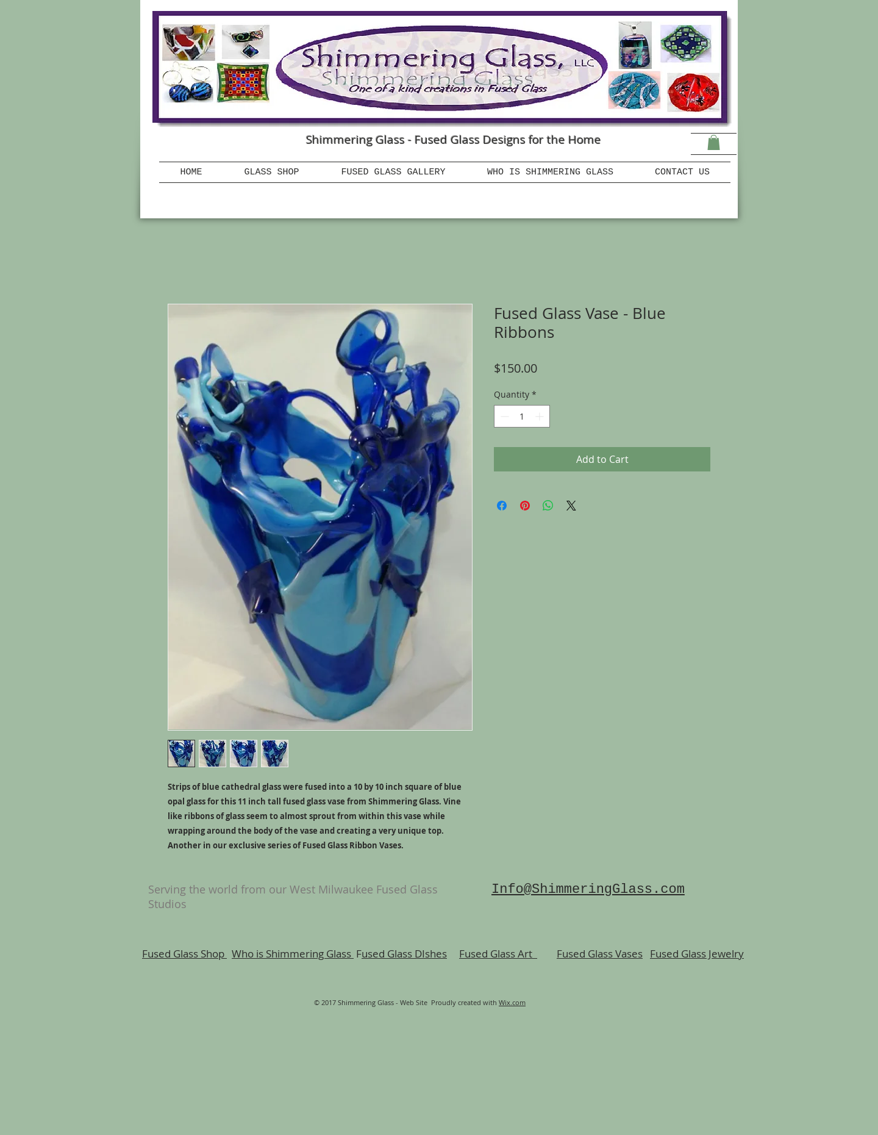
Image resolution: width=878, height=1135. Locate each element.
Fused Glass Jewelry (697, 954)
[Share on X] (571, 505)
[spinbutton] (522, 416)
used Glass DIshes (404, 954)
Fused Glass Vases (600, 954)
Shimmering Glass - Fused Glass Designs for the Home (453, 140)
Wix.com (512, 1002)
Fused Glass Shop (184, 954)
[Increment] (540, 416)
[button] (713, 142)
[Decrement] (503, 416)
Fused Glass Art (498, 954)
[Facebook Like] (219, 149)
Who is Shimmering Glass (293, 954)
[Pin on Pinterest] (525, 505)
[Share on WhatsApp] (548, 505)
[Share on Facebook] (501, 505)
